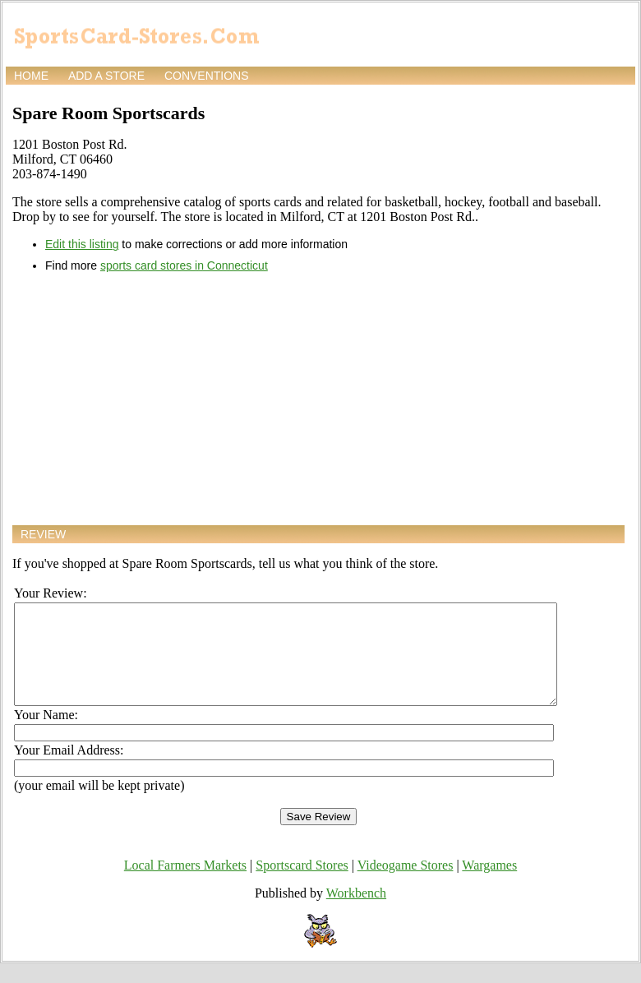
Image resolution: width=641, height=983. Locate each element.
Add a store (106, 75)
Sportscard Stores (302, 885)
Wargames (489, 885)
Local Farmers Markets (185, 885)
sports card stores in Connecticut (184, 265)
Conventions (206, 75)
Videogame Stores (405, 885)
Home (31, 75)
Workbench (356, 913)
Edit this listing (81, 244)
